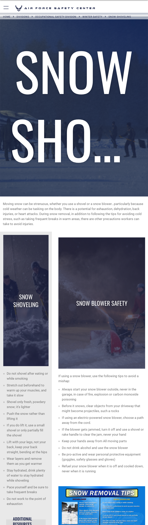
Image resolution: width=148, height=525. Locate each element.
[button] (6, 8)
